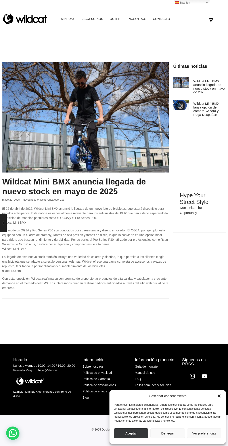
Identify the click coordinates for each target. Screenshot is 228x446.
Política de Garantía (96, 379)
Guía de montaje (146, 366)
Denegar (167, 433)
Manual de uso (145, 372)
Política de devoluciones (99, 385)
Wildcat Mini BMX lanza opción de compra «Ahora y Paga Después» (206, 109)
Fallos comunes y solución (153, 385)
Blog (85, 397)
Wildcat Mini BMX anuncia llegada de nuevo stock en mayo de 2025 (209, 87)
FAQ (138, 379)
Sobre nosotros (92, 366)
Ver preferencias (204, 433)
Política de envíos (94, 391)
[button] (219, 396)
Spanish (182, 2)
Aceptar (131, 433)
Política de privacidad (97, 372)
